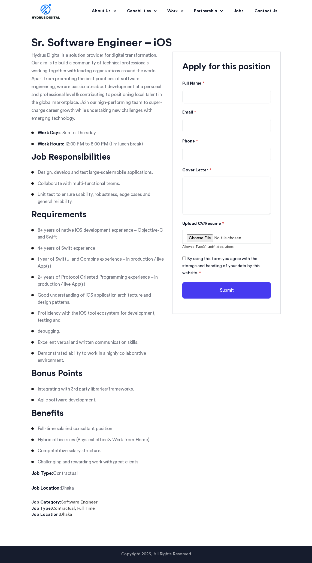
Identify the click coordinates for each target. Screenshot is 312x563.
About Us (104, 11)
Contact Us (266, 11)
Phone (190, 141)
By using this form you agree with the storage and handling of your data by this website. (221, 266)
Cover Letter (196, 170)
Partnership (208, 11)
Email (189, 112)
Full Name (193, 83)
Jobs (239, 11)
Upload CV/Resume (203, 223)
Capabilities (142, 11)
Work (175, 11)
